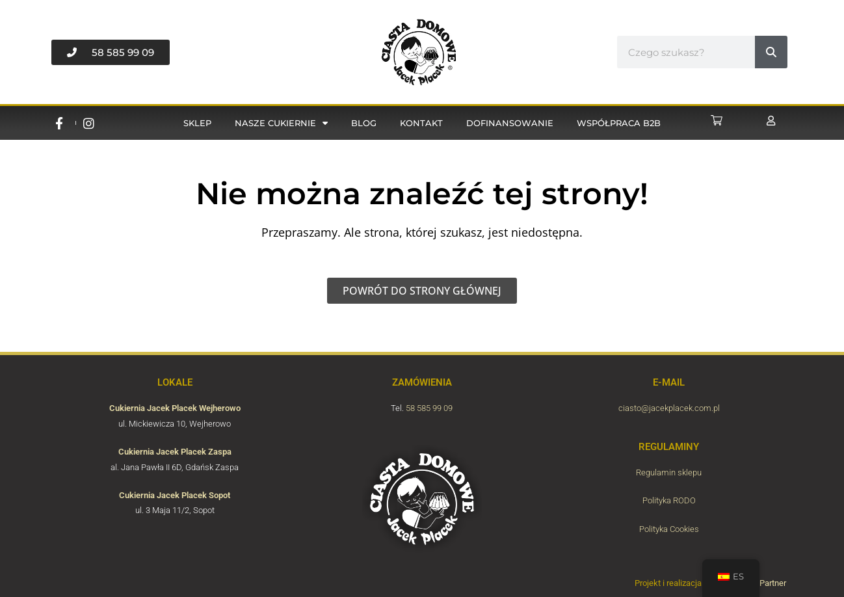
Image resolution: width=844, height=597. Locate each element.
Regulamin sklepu (669, 472)
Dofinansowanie (509, 123)
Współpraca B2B (619, 123)
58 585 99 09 (429, 408)
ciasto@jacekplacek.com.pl (669, 408)
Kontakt (421, 123)
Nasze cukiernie (281, 123)
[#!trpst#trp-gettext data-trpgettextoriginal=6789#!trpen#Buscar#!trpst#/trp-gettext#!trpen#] (771, 52)
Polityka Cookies (669, 529)
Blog (363, 123)
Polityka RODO (669, 500)
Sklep (197, 123)
